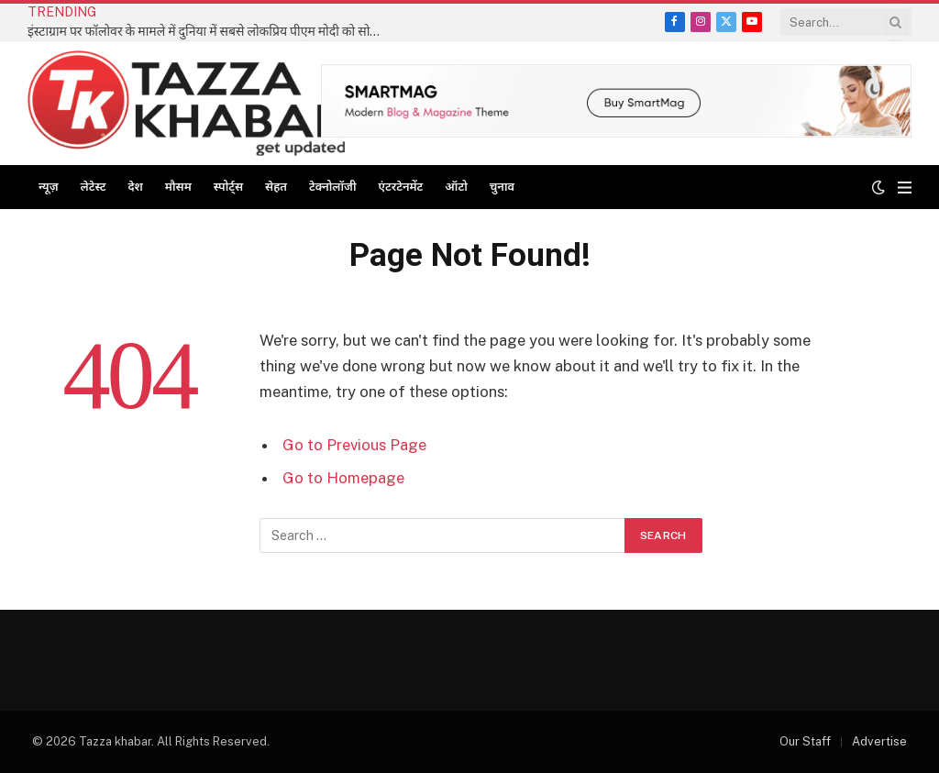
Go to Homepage (343, 478)
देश (134, 186)
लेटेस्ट (93, 186)
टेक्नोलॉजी (333, 186)
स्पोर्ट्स (228, 186)
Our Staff (805, 741)
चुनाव (502, 186)
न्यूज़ (49, 186)
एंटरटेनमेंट (401, 186)
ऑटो (456, 186)
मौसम (178, 186)
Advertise (879, 741)
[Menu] (904, 187)
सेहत (276, 186)
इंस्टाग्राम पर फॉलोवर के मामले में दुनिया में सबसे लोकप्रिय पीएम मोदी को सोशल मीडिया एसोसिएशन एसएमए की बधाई (211, 31)
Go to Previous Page (354, 445)
